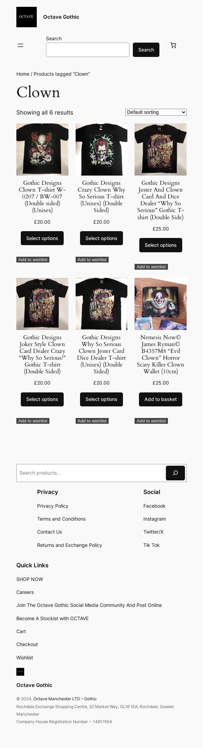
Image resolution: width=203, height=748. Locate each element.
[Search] (175, 473)
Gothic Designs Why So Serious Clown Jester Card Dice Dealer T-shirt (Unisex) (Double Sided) (101, 354)
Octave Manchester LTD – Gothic (65, 698)
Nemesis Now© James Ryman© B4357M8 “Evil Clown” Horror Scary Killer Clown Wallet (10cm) (160, 354)
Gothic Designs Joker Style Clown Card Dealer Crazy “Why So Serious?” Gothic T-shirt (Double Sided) (42, 354)
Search (54, 38)
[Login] (37, 45)
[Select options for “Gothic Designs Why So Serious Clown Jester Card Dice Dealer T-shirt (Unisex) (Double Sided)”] (101, 399)
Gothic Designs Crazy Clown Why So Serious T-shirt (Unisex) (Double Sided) (101, 197)
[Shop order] (156, 112)
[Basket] (174, 45)
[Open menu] (20, 45)
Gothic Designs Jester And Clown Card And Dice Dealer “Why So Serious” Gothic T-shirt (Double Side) (160, 200)
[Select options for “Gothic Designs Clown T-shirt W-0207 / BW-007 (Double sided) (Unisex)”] (42, 238)
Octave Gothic (61, 17)
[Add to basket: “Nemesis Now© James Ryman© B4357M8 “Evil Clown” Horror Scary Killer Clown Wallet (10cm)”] (160, 399)
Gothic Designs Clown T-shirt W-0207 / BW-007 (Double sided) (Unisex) (42, 197)
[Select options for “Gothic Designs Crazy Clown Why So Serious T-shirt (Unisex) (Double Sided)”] (101, 238)
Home (22, 74)
